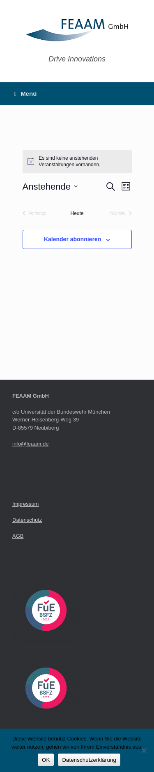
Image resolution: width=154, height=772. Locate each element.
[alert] (77, 161)
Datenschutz (27, 520)
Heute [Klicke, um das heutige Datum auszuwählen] (76, 213)
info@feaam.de (30, 444)
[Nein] (144, 750)
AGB (17, 536)
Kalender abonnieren (72, 239)
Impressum (25, 504)
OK (46, 760)
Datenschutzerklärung (89, 760)
